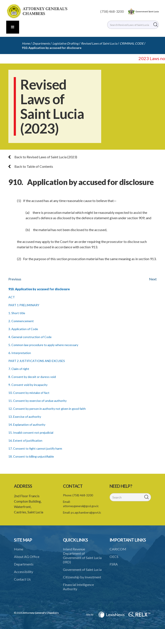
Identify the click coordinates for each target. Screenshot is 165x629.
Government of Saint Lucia (82, 569)
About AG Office (26, 556)
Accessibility (23, 572)
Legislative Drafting (65, 43)
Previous (14, 279)
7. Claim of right (18, 369)
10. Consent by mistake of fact (28, 392)
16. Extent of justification (25, 440)
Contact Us (22, 579)
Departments (41, 43)
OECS (114, 556)
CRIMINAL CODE (132, 43)
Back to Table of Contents (30, 166)
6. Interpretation (19, 353)
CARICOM (118, 549)
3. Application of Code (23, 329)
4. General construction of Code (30, 337)
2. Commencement (21, 321)
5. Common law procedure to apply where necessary (43, 345)
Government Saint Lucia (147, 11)
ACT (11, 297)
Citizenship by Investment (82, 577)
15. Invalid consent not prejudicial (30, 432)
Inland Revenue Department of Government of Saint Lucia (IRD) (82, 555)
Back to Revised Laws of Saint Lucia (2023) (42, 157)
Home (26, 43)
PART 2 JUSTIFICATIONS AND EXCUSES (36, 361)
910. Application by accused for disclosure (51, 47)
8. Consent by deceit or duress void (32, 377)
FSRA (114, 564)
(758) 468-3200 (112, 11)
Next (153, 279)
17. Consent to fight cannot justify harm (35, 448)
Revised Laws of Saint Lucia (99, 43)
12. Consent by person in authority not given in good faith (47, 408)
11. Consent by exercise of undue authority (37, 400)
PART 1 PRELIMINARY (23, 305)
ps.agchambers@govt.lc (86, 512)
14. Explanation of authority (26, 424)
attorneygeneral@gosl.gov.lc (81, 506)
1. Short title (16, 313)
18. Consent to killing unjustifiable (31, 456)
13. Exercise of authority (24, 416)
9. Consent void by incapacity (27, 385)
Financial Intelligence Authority (78, 586)
